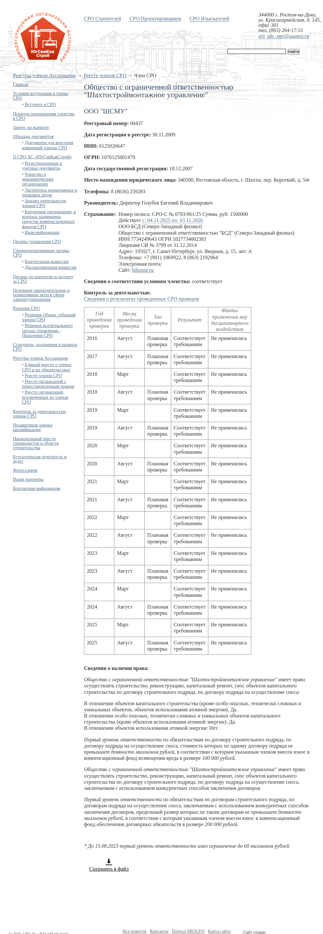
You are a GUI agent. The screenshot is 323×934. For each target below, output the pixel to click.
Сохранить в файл (109, 865)
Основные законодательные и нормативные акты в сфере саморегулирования (41, 295)
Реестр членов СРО (105, 75)
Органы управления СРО (37, 241)
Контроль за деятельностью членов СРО (39, 414)
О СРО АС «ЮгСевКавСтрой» (42, 156)
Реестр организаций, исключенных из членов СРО (45, 397)
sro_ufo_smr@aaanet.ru (283, 36)
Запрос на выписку (31, 127)
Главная (20, 84)
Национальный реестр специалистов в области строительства (36, 443)
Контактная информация (36, 488)
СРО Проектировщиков (155, 18)
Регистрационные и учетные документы (42, 166)
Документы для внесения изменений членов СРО (47, 145)
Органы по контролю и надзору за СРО (43, 279)
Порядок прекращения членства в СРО (43, 116)
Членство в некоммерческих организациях (38, 179)
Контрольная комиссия (46, 261)
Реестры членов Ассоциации (44, 75)
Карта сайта (219, 931)
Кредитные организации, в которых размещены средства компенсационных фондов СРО (49, 219)
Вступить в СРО (40, 104)
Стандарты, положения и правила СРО (45, 347)
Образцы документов (33, 136)
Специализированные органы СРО (41, 253)
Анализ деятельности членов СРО (44, 203)
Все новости (135, 931)
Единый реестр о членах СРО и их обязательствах (47, 367)
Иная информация (42, 232)
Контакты (159, 931)
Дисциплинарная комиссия (50, 267)
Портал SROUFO (188, 931)
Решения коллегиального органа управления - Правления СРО (47, 330)
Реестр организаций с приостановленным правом (48, 384)
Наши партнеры (28, 479)
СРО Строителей (102, 18)
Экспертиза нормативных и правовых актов (49, 192)
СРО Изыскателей (209, 18)
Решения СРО (26, 308)
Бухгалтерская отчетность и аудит (40, 459)
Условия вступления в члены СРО (40, 96)
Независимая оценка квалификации (32, 427)
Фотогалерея (25, 470)
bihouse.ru (143, 270)
